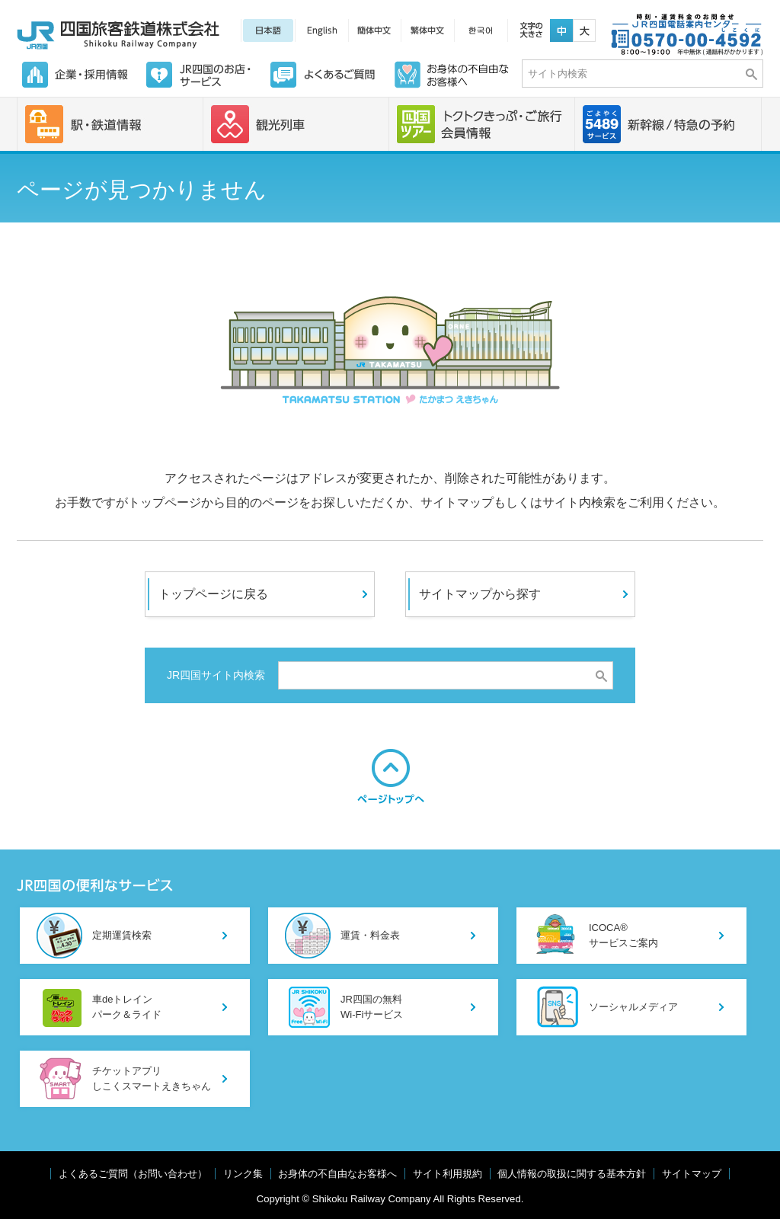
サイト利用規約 (447, 1173)
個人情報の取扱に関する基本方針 (571, 1173)
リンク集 (243, 1173)
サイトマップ (691, 1173)
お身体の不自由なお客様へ (337, 1173)
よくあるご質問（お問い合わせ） (133, 1173)
